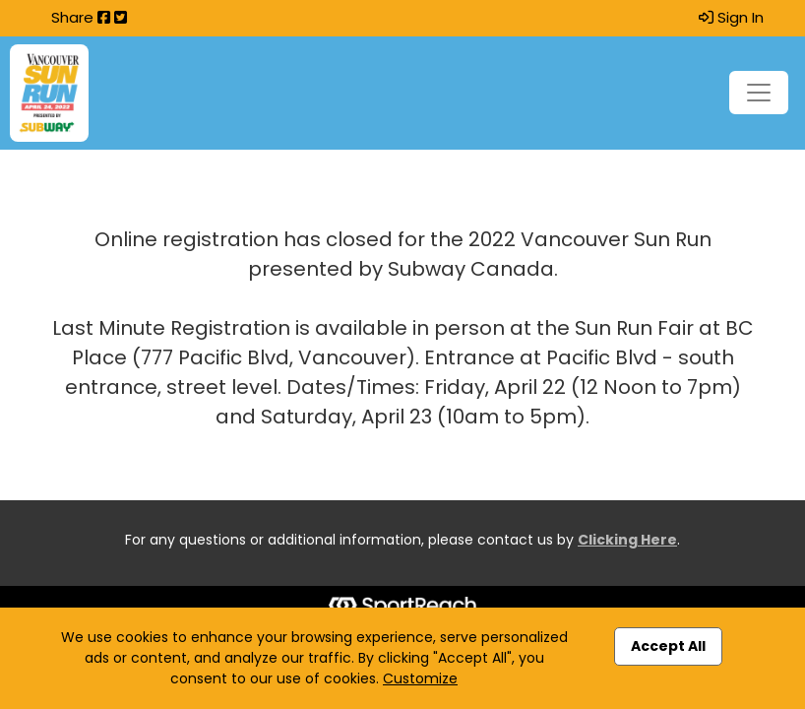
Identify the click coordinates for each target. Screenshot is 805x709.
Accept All (668, 646)
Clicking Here (627, 539)
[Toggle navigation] (758, 92)
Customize (420, 678)
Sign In (731, 17)
